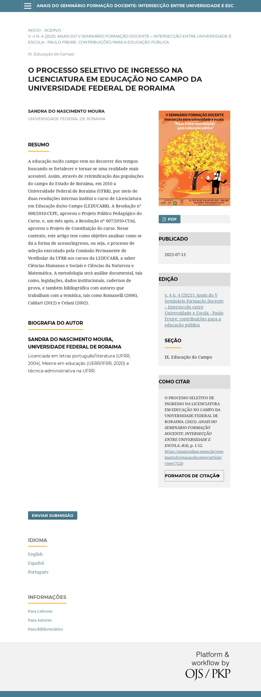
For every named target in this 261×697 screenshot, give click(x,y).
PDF (172, 219)
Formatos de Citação (192, 475)
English (35, 554)
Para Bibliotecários (45, 629)
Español (36, 563)
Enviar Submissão (52, 515)
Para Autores (40, 620)
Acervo (52, 30)
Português (38, 572)
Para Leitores (40, 611)
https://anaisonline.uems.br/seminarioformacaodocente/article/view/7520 (194, 457)
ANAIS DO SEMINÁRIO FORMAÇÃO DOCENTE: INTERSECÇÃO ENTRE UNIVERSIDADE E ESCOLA (140, 5)
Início (34, 30)
